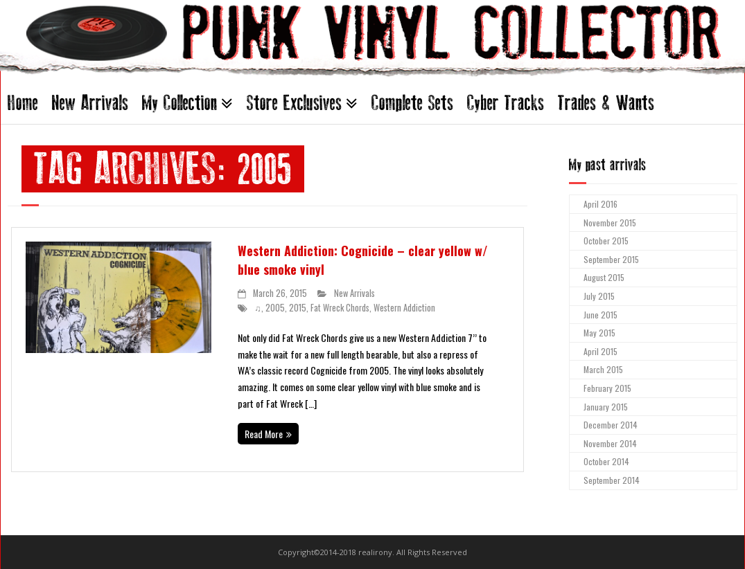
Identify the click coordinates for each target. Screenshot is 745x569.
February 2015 (607, 388)
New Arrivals (90, 103)
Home (23, 103)
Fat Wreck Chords (339, 307)
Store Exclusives (294, 103)
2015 (297, 307)
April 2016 (600, 204)
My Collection (179, 103)
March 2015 (603, 369)
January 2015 (606, 407)
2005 (275, 307)
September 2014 (612, 480)
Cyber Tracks (505, 103)
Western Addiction (404, 307)
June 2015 (600, 314)
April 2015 (600, 351)
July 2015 (599, 296)
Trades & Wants (606, 103)
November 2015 (610, 222)
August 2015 (604, 277)
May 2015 (599, 332)
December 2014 (611, 425)
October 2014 (606, 461)
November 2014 (610, 443)
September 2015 (611, 259)
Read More (264, 433)
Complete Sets (412, 103)
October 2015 (606, 240)
